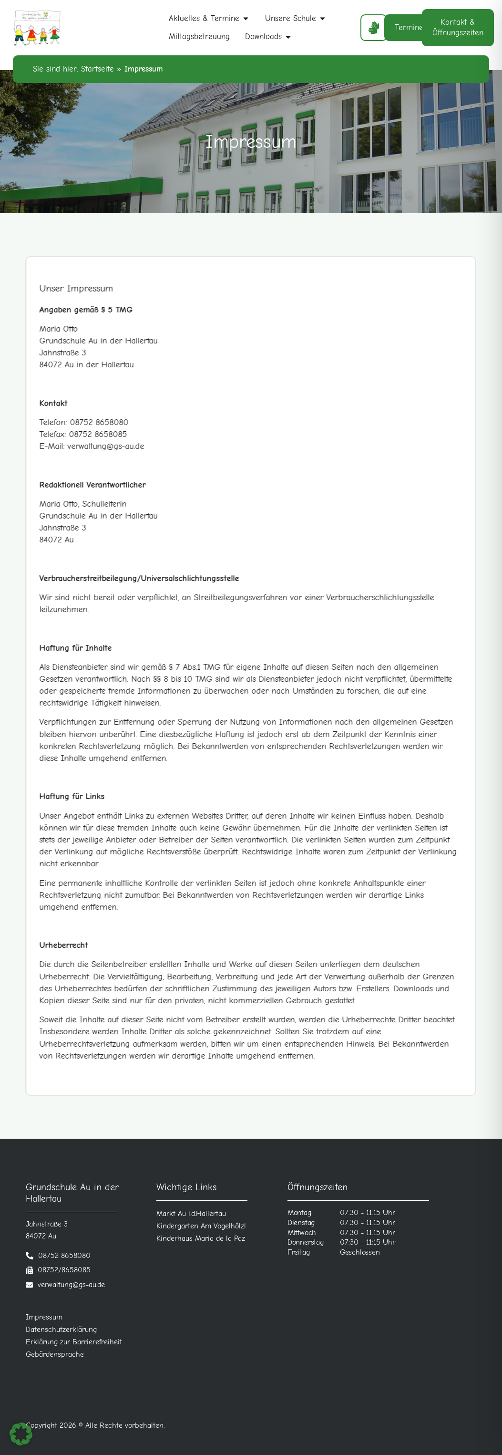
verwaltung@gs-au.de (71, 1284)
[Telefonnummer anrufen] (58, 1256)
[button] (21, 1434)
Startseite (97, 68)
